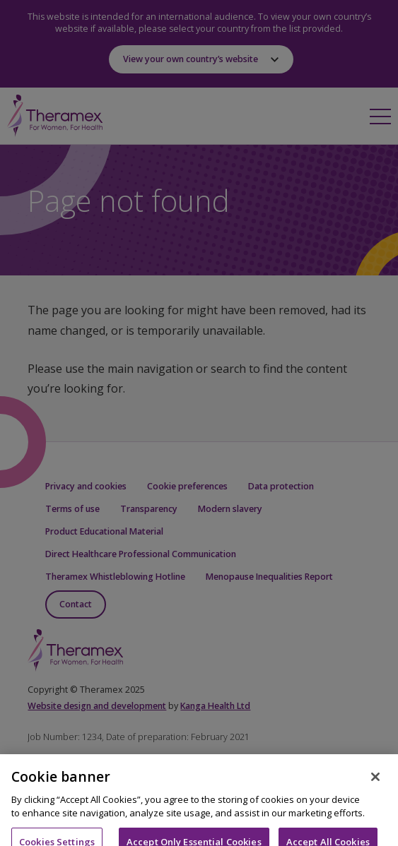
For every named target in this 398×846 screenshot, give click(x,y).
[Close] (375, 783)
